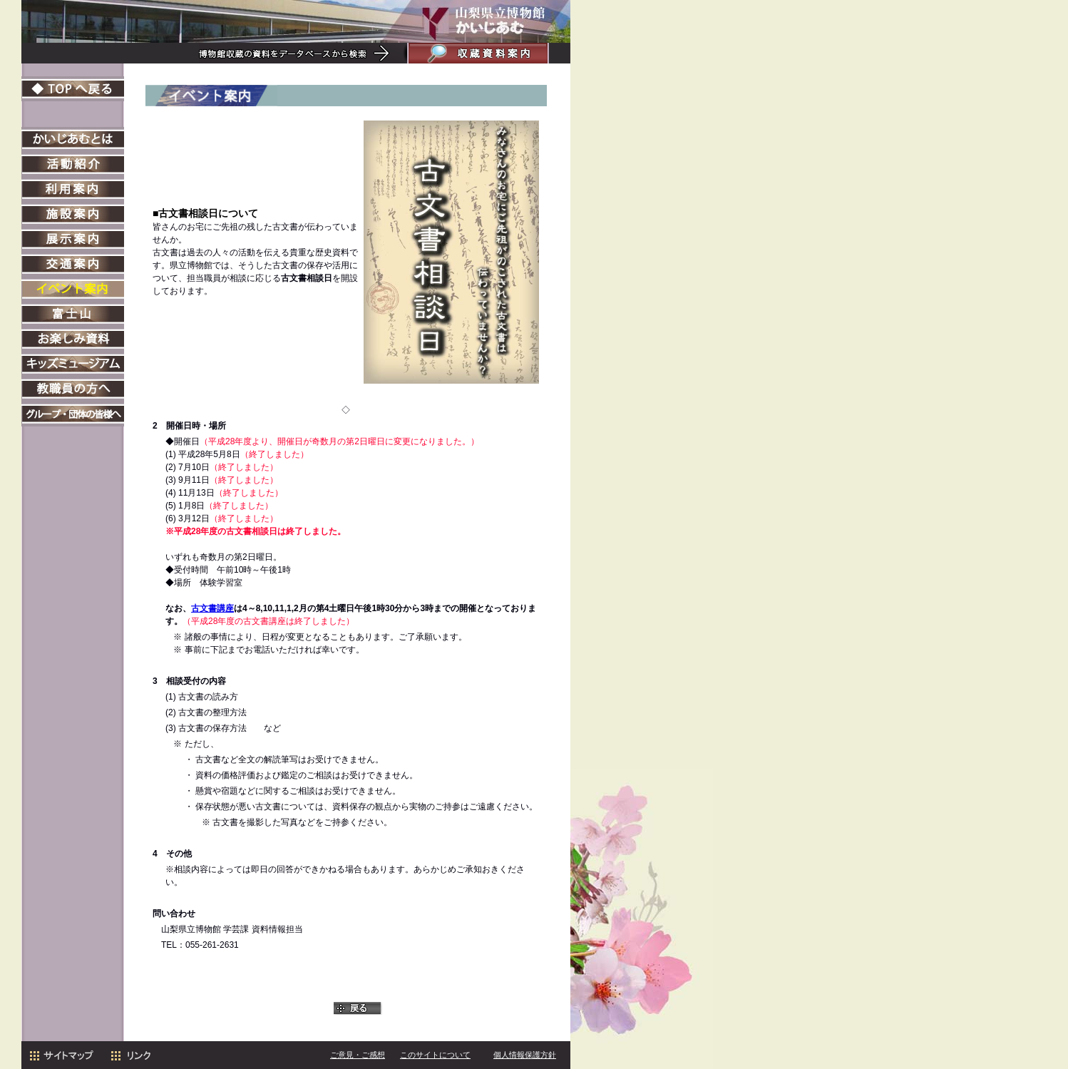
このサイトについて (435, 1054)
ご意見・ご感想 (357, 1054)
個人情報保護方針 (524, 1054)
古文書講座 (212, 608)
